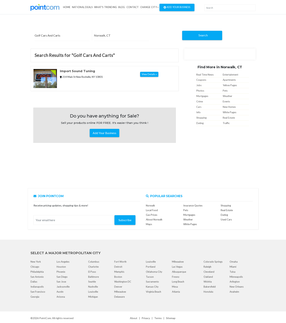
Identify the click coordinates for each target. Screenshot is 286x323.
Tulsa (232, 271)
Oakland (208, 276)
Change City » (149, 7)
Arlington (235, 281)
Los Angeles (63, 261)
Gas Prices (151, 214)
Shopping (201, 117)
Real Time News (205, 74)
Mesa (175, 286)
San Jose (61, 281)
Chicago (35, 266)
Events (226, 101)
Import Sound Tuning (77, 71)
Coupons (201, 79)
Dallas (34, 281)
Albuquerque (179, 271)
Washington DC (122, 281)
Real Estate (229, 117)
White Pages (229, 112)
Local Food (152, 210)
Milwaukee (120, 291)
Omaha (234, 261)
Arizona (61, 296)
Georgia (35, 296)
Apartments (229, 79)
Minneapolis (236, 276)
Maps (149, 224)
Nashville (93, 286)
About (133, 318)
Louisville (93, 291)
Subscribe (125, 220)
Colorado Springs (213, 261)
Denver (118, 286)
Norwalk (150, 205)
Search (203, 35)
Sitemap (170, 318)
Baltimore (93, 276)
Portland (150, 266)
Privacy (146, 318)
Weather (227, 96)
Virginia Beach (153, 291)
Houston (61, 266)
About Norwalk (154, 219)
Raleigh (207, 266)
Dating (200, 123)
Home (67, 7)
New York (36, 261)
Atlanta (176, 291)
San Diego (62, 276)
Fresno (175, 276)
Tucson (150, 276)
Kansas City (152, 286)
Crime (199, 101)
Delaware (119, 296)
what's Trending (105, 7)
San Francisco (38, 291)
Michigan (93, 296)
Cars (198, 106)
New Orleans (237, 286)
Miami (233, 266)
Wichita (208, 281)
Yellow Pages (230, 85)
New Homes (229, 106)
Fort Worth (120, 261)
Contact (133, 7)
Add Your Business (177, 7)
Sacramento (152, 281)
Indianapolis (37, 286)
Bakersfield (210, 286)
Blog (121, 7)
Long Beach (178, 281)
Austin (60, 291)
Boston (118, 276)
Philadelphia (37, 271)
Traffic (226, 123)
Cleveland (209, 271)
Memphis (119, 271)
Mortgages (202, 96)
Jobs (199, 85)
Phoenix (61, 271)
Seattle (92, 281)
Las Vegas (177, 266)
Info (198, 112)
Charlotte (93, 266)
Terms (158, 318)
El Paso (92, 271)
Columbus (93, 261)
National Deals (82, 7)
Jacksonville (63, 286)
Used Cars (226, 219)
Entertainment (230, 74)
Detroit (118, 266)
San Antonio (37, 276)
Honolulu (208, 291)
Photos (200, 90)
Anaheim (234, 291)
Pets (225, 90)
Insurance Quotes (192, 205)
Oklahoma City (154, 271)
